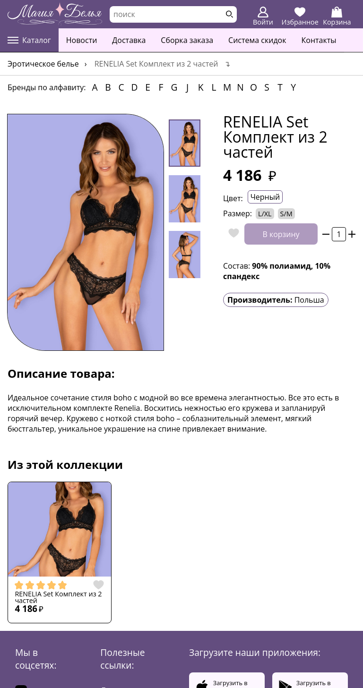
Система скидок (257, 40)
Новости (81, 40)
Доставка (129, 40)
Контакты (319, 40)
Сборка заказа (187, 40)
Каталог (29, 40)
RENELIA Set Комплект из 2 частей (58, 597)
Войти (263, 16)
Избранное (300, 16)
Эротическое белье (43, 64)
